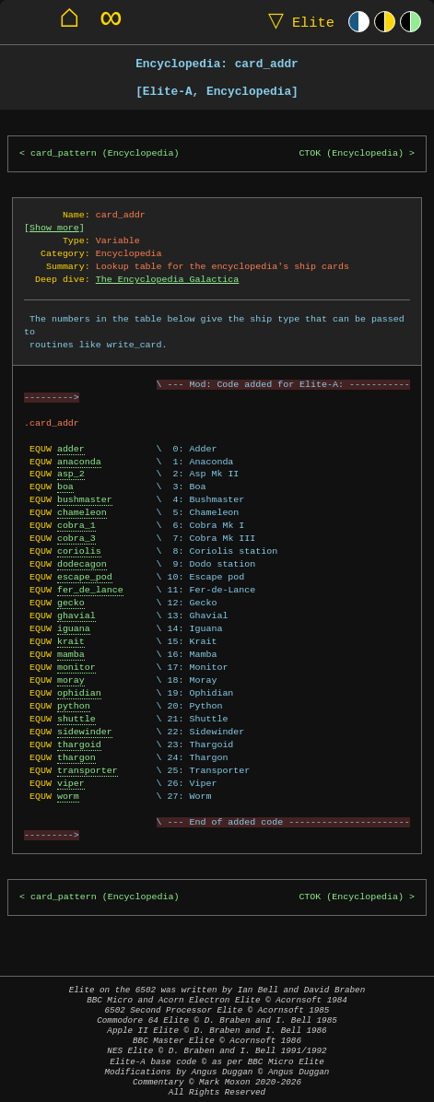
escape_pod (84, 576)
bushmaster (84, 499)
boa (65, 486)
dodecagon (82, 563)
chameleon (82, 512)
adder (71, 448)
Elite (297, 21)
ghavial (76, 615)
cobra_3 (76, 538)
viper (71, 783)
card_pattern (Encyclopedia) (105, 153)
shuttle (76, 718)
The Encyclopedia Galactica (168, 279)
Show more (54, 227)
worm (68, 796)
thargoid (79, 744)
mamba (71, 654)
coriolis (79, 551)
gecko (71, 602)
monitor (76, 667)
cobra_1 (76, 525)
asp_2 (71, 473)
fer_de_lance (90, 589)
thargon (76, 757)
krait (71, 641)
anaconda (79, 461)
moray (71, 680)
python (73, 705)
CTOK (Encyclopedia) (351, 153)
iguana (73, 628)
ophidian (79, 692)
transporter (87, 770)
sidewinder (84, 731)
